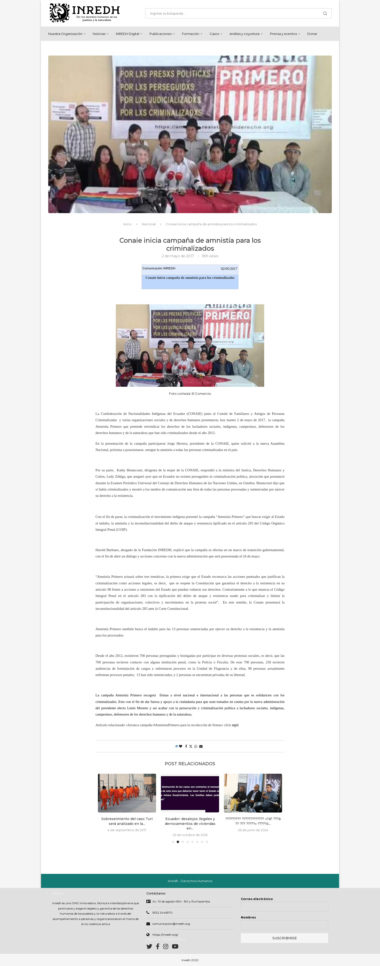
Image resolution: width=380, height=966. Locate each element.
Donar (312, 34)
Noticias (99, 34)
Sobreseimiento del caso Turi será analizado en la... (127, 821)
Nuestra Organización (65, 34)
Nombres (248, 917)
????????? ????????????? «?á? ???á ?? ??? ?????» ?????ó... (253, 821)
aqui (236, 725)
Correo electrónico (257, 899)
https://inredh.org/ (165, 934)
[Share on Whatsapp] (195, 746)
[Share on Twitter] (190, 746)
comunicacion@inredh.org (171, 924)
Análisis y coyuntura (245, 34)
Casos (214, 34)
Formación (190, 34)
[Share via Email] (201, 746)
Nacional (149, 224)
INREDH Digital (127, 34)
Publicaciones (161, 34)
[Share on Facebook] (186, 746)
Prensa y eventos (283, 34)
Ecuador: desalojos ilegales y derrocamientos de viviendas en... (190, 823)
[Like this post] (180, 746)
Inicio (127, 224)
